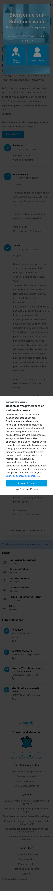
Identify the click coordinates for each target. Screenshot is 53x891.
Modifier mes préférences (27, 489)
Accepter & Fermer (27, 483)
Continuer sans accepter (16, 402)
